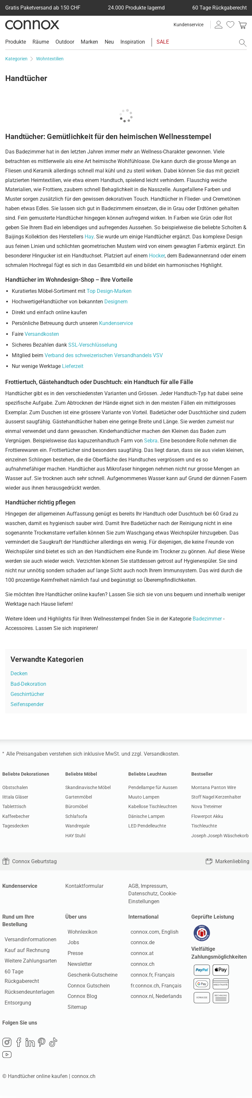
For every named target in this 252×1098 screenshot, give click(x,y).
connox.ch (140, 965)
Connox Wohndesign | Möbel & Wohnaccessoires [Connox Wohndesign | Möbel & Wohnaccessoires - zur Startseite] (32, 25)
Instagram (6, 1044)
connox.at (139, 954)
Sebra (151, 440)
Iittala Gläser (15, 797)
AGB (133, 886)
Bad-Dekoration (28, 684)
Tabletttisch (14, 806)
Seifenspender (27, 704)
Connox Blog (80, 997)
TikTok (53, 1044)
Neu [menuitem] (109, 42)
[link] (242, 25)
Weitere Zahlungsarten (28, 962)
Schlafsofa (76, 816)
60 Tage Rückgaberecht (29, 973)
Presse (73, 954)
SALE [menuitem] (163, 42)
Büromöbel (76, 806)
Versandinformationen (28, 940)
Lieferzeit (72, 366)
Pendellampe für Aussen (153, 787)
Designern (116, 301)
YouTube (6, 1056)
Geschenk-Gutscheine (90, 976)
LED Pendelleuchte (147, 825)
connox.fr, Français (150, 976)
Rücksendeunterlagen (27, 983)
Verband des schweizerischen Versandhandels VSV (104, 355)
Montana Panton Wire (213, 787)
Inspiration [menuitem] (132, 42)
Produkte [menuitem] (15, 42)
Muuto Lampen (143, 797)
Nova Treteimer (206, 806)
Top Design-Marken (109, 291)
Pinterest (41, 1044)
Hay (89, 237)
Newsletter (77, 965)
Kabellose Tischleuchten (152, 806)
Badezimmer (207, 619)
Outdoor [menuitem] (64, 42)
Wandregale (77, 825)
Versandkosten (42, 334)
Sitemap (75, 1008)
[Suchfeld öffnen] (243, 43)
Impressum (154, 886)
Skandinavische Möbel (88, 787)
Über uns (76, 917)
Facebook (18, 1044)
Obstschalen (15, 787)
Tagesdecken (15, 825)
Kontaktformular (84, 886)
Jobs (71, 944)
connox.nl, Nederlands (153, 997)
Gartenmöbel (78, 797)
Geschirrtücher (27, 694)
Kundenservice (188, 24)
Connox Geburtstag (29, 861)
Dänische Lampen (146, 816)
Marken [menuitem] (89, 42)
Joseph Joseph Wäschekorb (220, 835)
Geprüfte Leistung (212, 917)
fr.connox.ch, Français (153, 987)
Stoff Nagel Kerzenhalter (216, 797)
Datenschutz (143, 893)
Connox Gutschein (86, 987)
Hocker (157, 256)
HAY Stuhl (75, 835)
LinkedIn (30, 1044)
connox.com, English (152, 933)
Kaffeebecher (16, 816)
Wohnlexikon (80, 933)
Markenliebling (227, 861)
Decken (19, 673)
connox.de (140, 944)
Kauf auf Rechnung (24, 951)
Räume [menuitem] (40, 42)
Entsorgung (15, 994)
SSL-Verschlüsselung (92, 345)
